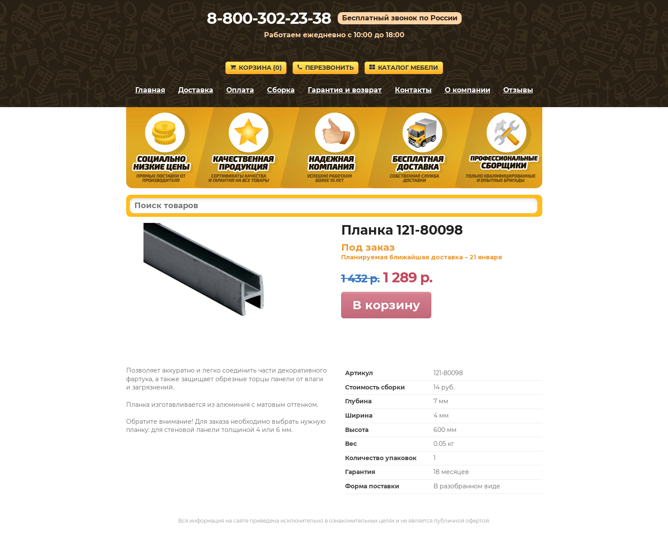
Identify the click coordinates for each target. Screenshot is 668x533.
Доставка (195, 90)
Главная (150, 90)
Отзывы (518, 90)
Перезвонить (325, 68)
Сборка (281, 90)
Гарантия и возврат (345, 90)
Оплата (240, 90)
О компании (467, 90)
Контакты (413, 90)
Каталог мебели (403, 68)
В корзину (386, 305)
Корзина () (256, 68)
